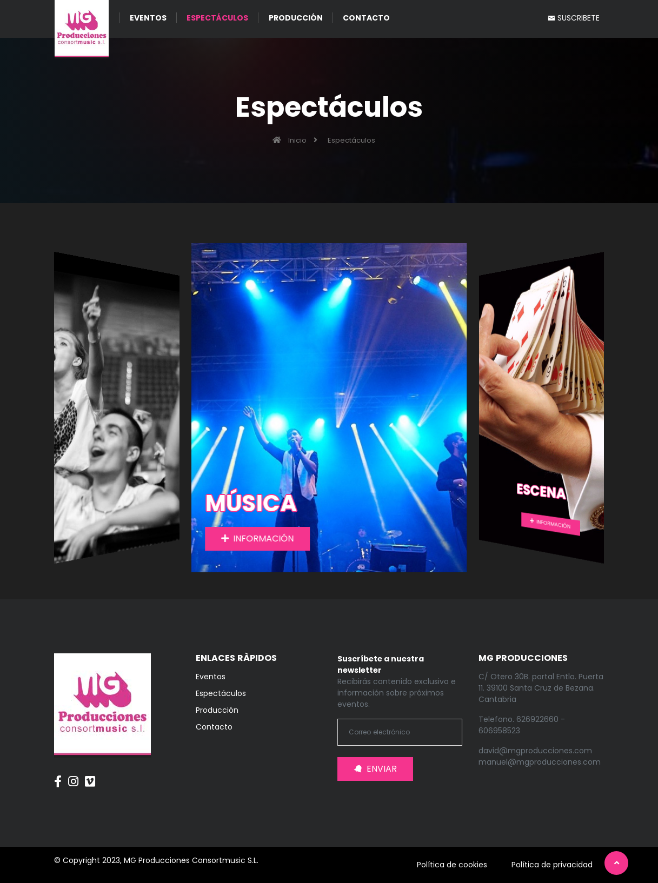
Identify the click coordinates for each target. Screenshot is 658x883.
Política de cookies (452, 864)
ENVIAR (375, 768)
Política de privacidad (552, 864)
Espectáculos (221, 693)
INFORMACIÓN (258, 538)
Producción (217, 710)
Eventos (210, 676)
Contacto (214, 726)
